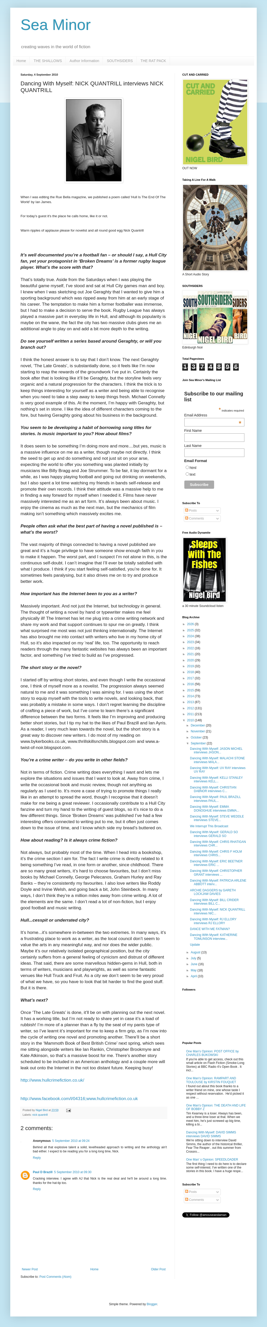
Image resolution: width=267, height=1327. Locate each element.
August (196, 952)
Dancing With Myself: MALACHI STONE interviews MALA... (217, 760)
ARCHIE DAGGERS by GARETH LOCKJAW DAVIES (213, 892)
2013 (191, 702)
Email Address (213, 415)
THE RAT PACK (153, 61)
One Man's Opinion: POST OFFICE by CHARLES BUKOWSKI (212, 1053)
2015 (191, 690)
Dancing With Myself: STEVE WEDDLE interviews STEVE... (217, 818)
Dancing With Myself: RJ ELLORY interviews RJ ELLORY (213, 921)
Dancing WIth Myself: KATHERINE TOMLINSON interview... (213, 936)
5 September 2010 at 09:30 (72, 1172)
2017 (191, 678)
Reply (37, 1158)
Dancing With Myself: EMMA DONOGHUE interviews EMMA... (214, 808)
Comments (194, 518)
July (194, 958)
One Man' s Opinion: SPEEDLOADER (212, 1159)
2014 (191, 696)
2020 (191, 660)
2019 (191, 666)
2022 (191, 648)
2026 (191, 624)
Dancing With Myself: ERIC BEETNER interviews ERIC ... (216, 863)
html (193, 468)
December (198, 725)
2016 (191, 684)
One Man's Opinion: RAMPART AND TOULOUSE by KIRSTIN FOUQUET (211, 1080)
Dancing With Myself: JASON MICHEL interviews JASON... (216, 750)
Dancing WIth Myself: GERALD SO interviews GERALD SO (214, 833)
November (198, 731)
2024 (191, 636)
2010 (191, 720)
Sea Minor (56, 24)
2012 (191, 708)
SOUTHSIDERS (120, 61)
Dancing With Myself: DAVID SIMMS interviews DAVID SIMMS (211, 1134)
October (197, 737)
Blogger (152, 1304)
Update (195, 944)
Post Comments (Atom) (55, 1277)
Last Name (193, 446)
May (194, 970)
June (194, 964)
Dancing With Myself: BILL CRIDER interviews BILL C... (214, 901)
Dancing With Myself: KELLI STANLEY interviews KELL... (216, 779)
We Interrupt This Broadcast (209, 826)
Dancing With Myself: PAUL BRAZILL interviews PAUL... (215, 798)
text (193, 474)
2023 (191, 642)
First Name (193, 430)
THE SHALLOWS (48, 61)
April (194, 976)
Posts (191, 510)
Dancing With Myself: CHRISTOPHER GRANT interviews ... (216, 872)
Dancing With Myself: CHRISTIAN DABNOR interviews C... (213, 789)
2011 (191, 714)
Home (21, 61)
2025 (191, 630)
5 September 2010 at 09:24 (70, 1141)
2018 (191, 672)
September (199, 743)
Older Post (158, 1269)
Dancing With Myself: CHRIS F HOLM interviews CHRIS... (216, 853)
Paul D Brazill (43, 1172)
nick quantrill (40, 1114)
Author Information (84, 61)
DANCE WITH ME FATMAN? (210, 929)
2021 (191, 654)
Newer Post (30, 1269)
